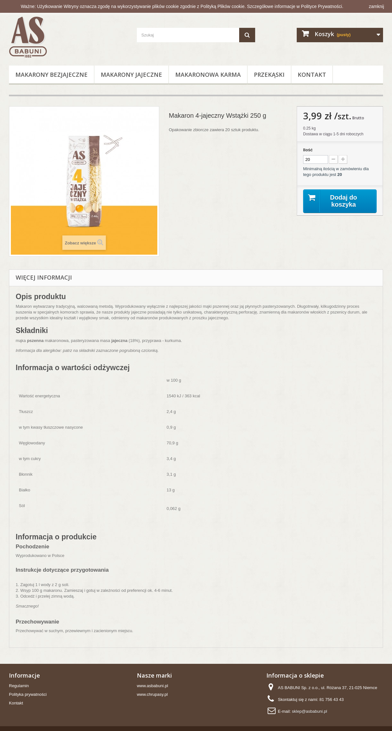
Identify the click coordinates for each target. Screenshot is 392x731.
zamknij (376, 6)
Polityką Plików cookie (222, 6)
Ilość (308, 149)
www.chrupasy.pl (152, 694)
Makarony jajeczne (131, 74)
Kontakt (312, 74)
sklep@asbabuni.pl (309, 711)
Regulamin (19, 685)
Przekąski (269, 74)
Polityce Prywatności (322, 6)
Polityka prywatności (28, 694)
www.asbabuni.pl (152, 685)
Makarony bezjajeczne (51, 74)
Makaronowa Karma (208, 74)
